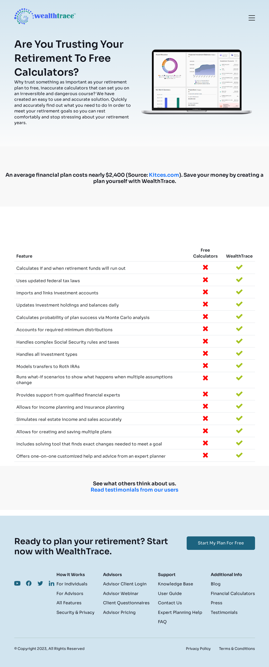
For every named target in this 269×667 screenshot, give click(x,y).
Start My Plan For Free (221, 543)
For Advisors (69, 593)
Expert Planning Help (180, 612)
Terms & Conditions (237, 648)
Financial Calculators (233, 593)
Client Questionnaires (126, 603)
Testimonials (224, 612)
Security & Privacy (75, 612)
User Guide (170, 593)
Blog (216, 584)
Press (216, 603)
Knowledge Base (175, 584)
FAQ (162, 622)
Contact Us (170, 603)
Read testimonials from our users (134, 490)
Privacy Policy (198, 648)
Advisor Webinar (121, 593)
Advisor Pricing (119, 612)
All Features (69, 603)
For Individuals (72, 584)
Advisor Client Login (125, 584)
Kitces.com (164, 175)
